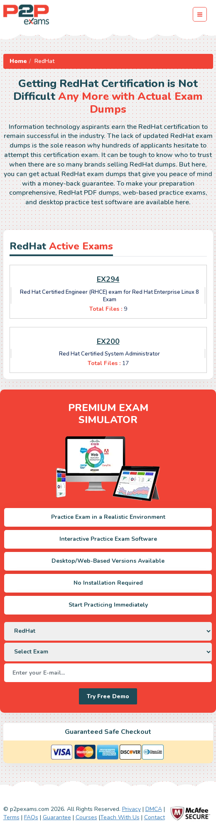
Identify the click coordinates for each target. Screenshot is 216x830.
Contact (154, 817)
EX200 (108, 341)
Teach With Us (120, 817)
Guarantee (57, 817)
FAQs (31, 817)
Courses (86, 817)
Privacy (131, 809)
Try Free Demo (108, 696)
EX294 (108, 279)
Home (18, 61)
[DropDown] (108, 631)
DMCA (153, 809)
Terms (11, 817)
